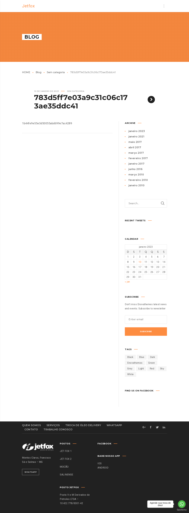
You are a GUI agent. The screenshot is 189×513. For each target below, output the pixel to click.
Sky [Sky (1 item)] (162, 368)
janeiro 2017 (136, 163)
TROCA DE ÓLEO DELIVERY (83, 425)
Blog (38, 72)
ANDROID (103, 467)
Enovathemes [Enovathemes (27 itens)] (135, 362)
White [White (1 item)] (130, 374)
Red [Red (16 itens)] (152, 368)
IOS (100, 463)
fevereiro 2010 (138, 180)
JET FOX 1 (66, 450)
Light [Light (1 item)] (141, 368)
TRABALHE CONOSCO (57, 429)
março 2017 (136, 152)
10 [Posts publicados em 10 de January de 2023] (139, 261)
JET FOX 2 (66, 458)
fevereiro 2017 (138, 158)
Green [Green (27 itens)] (151, 362)
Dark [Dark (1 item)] (152, 356)
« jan (127, 281)
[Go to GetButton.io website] (182, 510)
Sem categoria (56, 72)
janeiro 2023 (136, 131)
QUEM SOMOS (31, 425)
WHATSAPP (114, 425)
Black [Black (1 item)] (130, 356)
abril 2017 (134, 147)
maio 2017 (135, 142)
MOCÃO (64, 466)
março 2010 (136, 174)
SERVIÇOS (53, 425)
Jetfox (28, 5)
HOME (26, 72)
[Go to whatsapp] (182, 504)
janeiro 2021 (136, 136)
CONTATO (31, 429)
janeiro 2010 (136, 185)
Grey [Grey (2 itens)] (129, 368)
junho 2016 (135, 169)
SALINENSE (66, 474)
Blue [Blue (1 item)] (141, 356)
